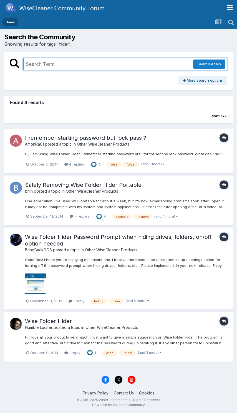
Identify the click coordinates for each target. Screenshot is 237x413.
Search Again (209, 64)
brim (29, 191)
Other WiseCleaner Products (103, 144)
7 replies (79, 216)
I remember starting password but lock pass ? (85, 138)
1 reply (76, 301)
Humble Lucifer (38, 327)
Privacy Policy (96, 393)
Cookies (146, 393)
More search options (203, 80)
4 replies (74, 164)
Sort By (219, 116)
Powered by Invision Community (118, 405)
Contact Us (124, 393)
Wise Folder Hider (48, 321)
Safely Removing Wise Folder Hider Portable (83, 185)
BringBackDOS (38, 249)
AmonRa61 (34, 144)
